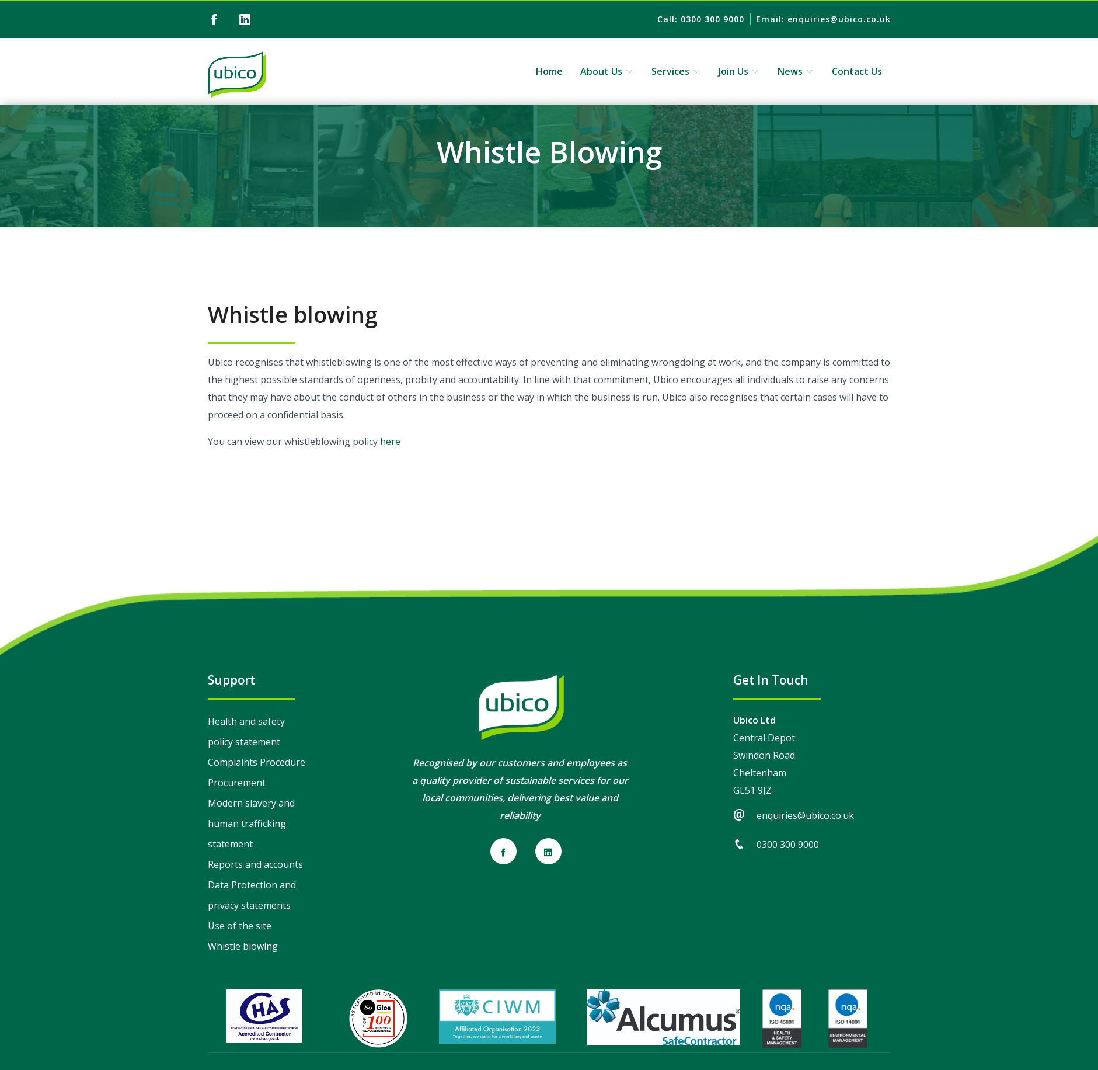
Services (676, 71)
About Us (607, 71)
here (390, 441)
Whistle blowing (243, 946)
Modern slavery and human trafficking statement (251, 823)
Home (549, 71)
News (796, 71)
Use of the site (239, 925)
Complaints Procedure (256, 762)
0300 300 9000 (788, 844)
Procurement (237, 782)
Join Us (739, 71)
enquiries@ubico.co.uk (805, 815)
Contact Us (857, 71)
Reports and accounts (255, 864)
